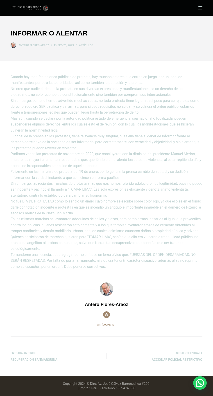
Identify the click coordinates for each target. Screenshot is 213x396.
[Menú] (200, 8)
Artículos (86, 45)
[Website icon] (106, 314)
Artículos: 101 (106, 324)
